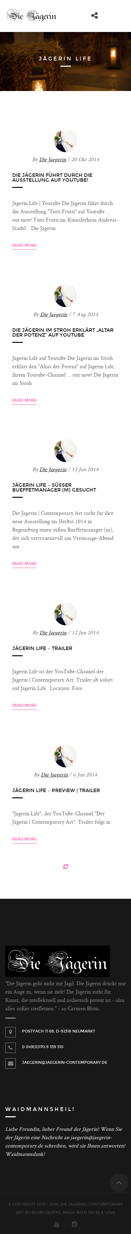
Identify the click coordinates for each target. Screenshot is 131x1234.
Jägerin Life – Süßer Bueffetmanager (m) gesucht (54, 487)
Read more (24, 245)
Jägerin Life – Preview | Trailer (56, 790)
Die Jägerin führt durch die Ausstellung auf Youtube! (52, 177)
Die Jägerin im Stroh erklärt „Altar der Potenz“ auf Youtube (63, 332)
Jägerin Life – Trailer (42, 648)
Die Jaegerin (52, 160)
